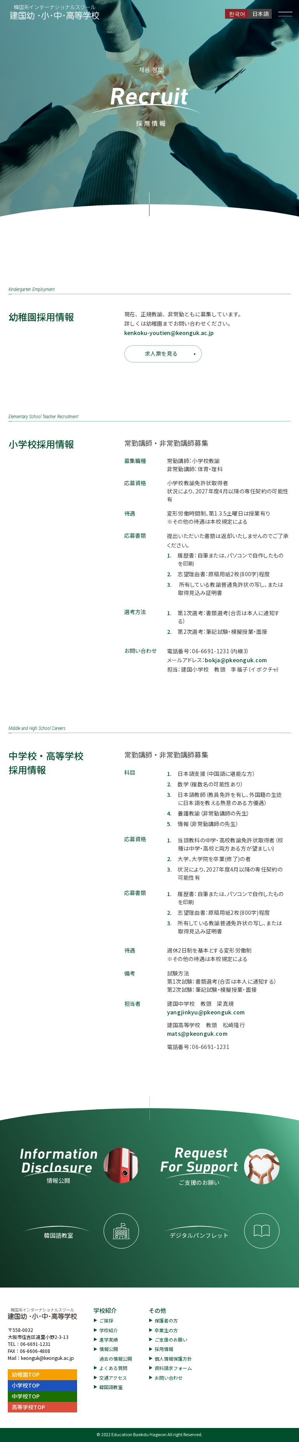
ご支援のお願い (171, 1339)
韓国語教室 (111, 1387)
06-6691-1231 (35, 1343)
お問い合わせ (169, 1377)
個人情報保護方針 (173, 1358)
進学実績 (108, 1339)
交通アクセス (113, 1377)
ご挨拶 (106, 1320)
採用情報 (164, 1349)
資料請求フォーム (173, 1368)
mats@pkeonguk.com (197, 1033)
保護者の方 (166, 1320)
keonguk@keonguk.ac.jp (47, 1357)
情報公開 (108, 1349)
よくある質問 (113, 1368)
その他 (157, 1310)
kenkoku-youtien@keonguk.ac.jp (169, 333)
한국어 (237, 14)
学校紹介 (105, 1310)
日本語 (260, 14)
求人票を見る (161, 353)
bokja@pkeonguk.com (236, 660)
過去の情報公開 (115, 1358)
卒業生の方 (166, 1330)
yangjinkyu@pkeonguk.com (206, 1012)
